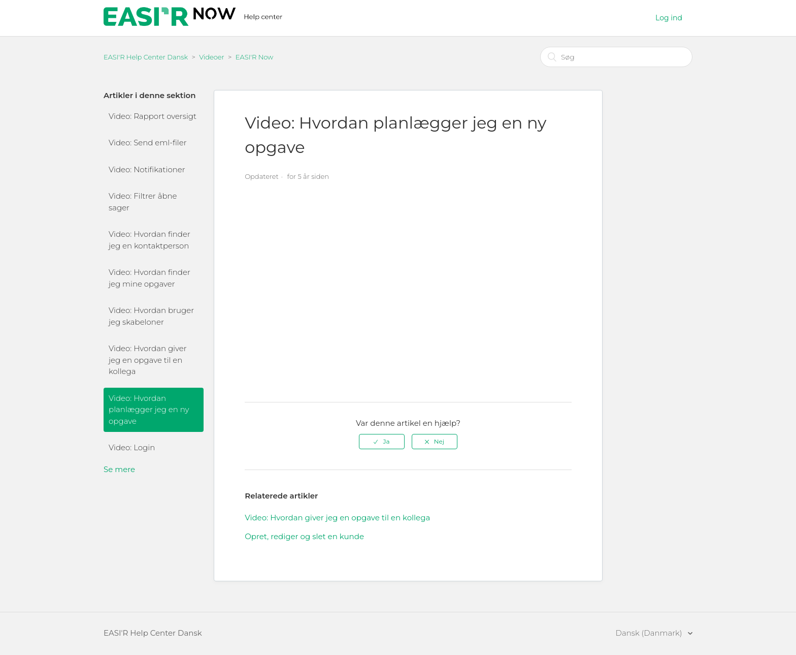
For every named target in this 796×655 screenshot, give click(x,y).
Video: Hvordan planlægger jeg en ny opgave (149, 409)
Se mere (119, 469)
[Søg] (616, 57)
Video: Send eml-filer (148, 142)
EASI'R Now (255, 57)
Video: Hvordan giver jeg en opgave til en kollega (148, 360)
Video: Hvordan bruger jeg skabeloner (151, 316)
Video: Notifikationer (147, 169)
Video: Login (132, 447)
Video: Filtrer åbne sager (143, 201)
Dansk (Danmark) (650, 633)
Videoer (211, 57)
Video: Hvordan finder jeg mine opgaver (149, 278)
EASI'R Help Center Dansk (146, 57)
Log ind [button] (668, 17)
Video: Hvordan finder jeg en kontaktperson (149, 240)
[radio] (382, 441)
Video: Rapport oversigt (152, 116)
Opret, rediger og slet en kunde (304, 536)
